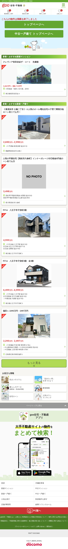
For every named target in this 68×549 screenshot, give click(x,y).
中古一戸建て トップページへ (34, 33)
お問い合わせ (40, 526)
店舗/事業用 (6, 504)
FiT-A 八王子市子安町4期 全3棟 (18, 261)
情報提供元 (3, 521)
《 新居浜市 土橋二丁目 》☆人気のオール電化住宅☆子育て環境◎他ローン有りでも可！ (33, 110)
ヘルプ (32, 526)
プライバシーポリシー (21, 526)
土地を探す (5, 499)
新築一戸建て (6, 494)
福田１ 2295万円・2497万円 (15, 311)
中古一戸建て (40, 494)
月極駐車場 (39, 483)
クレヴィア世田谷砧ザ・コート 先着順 (21, 62)
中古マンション (41, 488)
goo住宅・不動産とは (6, 517)
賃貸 (3, 483)
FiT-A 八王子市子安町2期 (15, 210)
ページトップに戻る (34, 406)
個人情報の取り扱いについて (37, 521)
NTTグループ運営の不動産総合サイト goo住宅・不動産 (17, 1)
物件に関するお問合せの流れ (57, 517)
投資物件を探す (41, 499)
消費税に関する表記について (57, 521)
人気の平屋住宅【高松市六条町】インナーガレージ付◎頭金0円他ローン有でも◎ (33, 159)
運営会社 (49, 526)
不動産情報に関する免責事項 (18, 521)
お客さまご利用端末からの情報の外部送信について (31, 517)
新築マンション (7, 488)
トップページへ (34, 24)
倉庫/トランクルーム (43, 504)
